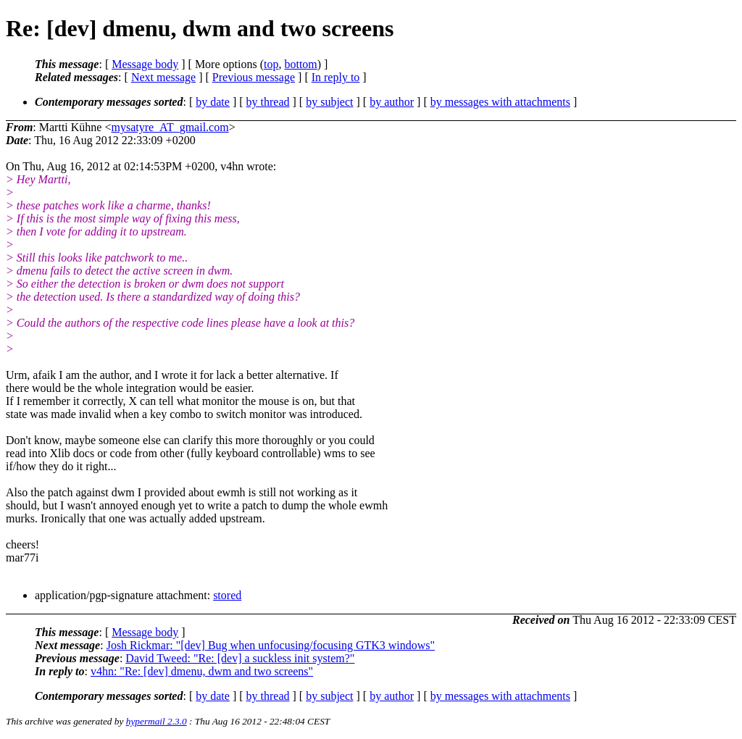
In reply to (336, 77)
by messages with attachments (500, 102)
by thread (268, 102)
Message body (145, 64)
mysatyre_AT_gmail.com (169, 127)
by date (213, 102)
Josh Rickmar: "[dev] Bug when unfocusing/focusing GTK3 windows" (271, 645)
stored (227, 595)
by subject (329, 102)
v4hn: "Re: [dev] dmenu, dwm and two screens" (202, 671)
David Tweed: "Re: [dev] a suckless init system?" (239, 658)
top (271, 64)
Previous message (253, 77)
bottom (300, 64)
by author (392, 102)
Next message (163, 77)
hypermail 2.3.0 (156, 721)
